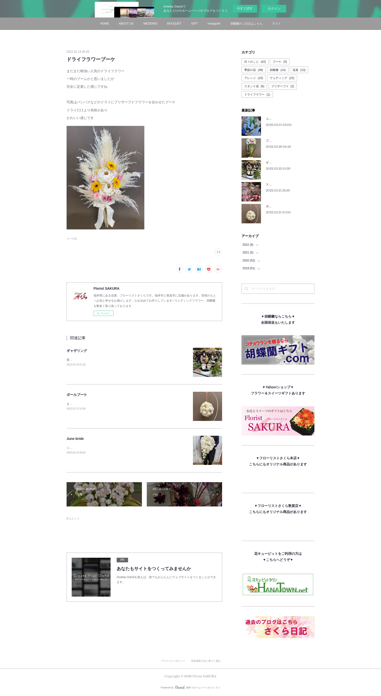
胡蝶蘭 (278, 70)
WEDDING (150, 23)
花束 (299, 70)
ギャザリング (77, 351)
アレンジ (253, 78)
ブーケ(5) (72, 238)
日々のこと (255, 61)
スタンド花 (254, 86)
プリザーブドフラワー (280, 140)
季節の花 (253, 70)
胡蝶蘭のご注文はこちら (246, 23)
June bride (75, 439)
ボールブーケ (77, 395)
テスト (276, 23)
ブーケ (280, 61)
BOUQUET (174, 23)
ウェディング (282, 78)
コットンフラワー (277, 119)
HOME (104, 23)
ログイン (274, 8)
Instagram (214, 23)
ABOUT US (126, 23)
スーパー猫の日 (276, 184)
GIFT (194, 23)
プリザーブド (282, 86)
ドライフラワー (257, 94)
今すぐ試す (245, 8)
